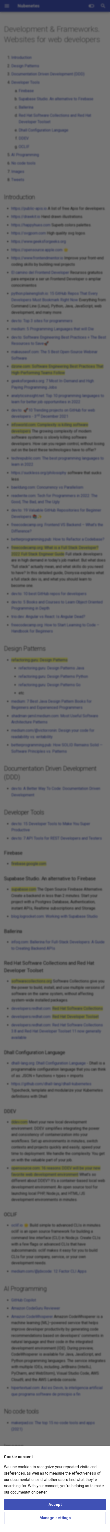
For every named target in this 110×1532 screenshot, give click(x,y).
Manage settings (55, 1517)
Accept (55, 1504)
